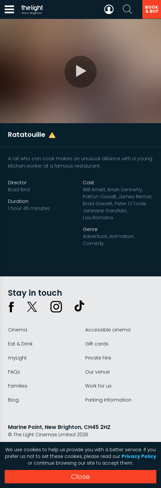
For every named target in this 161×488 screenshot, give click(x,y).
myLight (17, 357)
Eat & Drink (20, 343)
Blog (13, 400)
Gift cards (97, 343)
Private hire (98, 357)
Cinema (17, 329)
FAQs (14, 372)
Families (17, 386)
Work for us (98, 386)
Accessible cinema (108, 329)
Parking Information (108, 400)
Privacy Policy (139, 456)
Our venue (97, 372)
